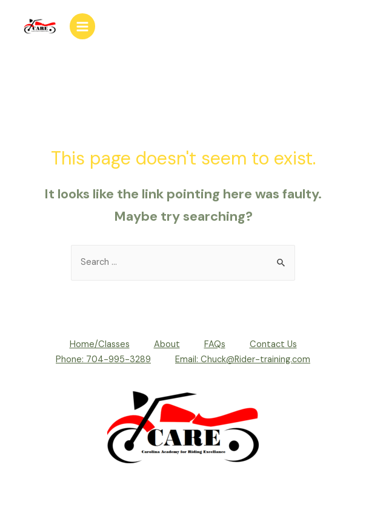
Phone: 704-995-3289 (103, 359)
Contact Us (273, 344)
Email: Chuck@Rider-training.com (242, 359)
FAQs (214, 344)
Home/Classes (100, 344)
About (167, 344)
